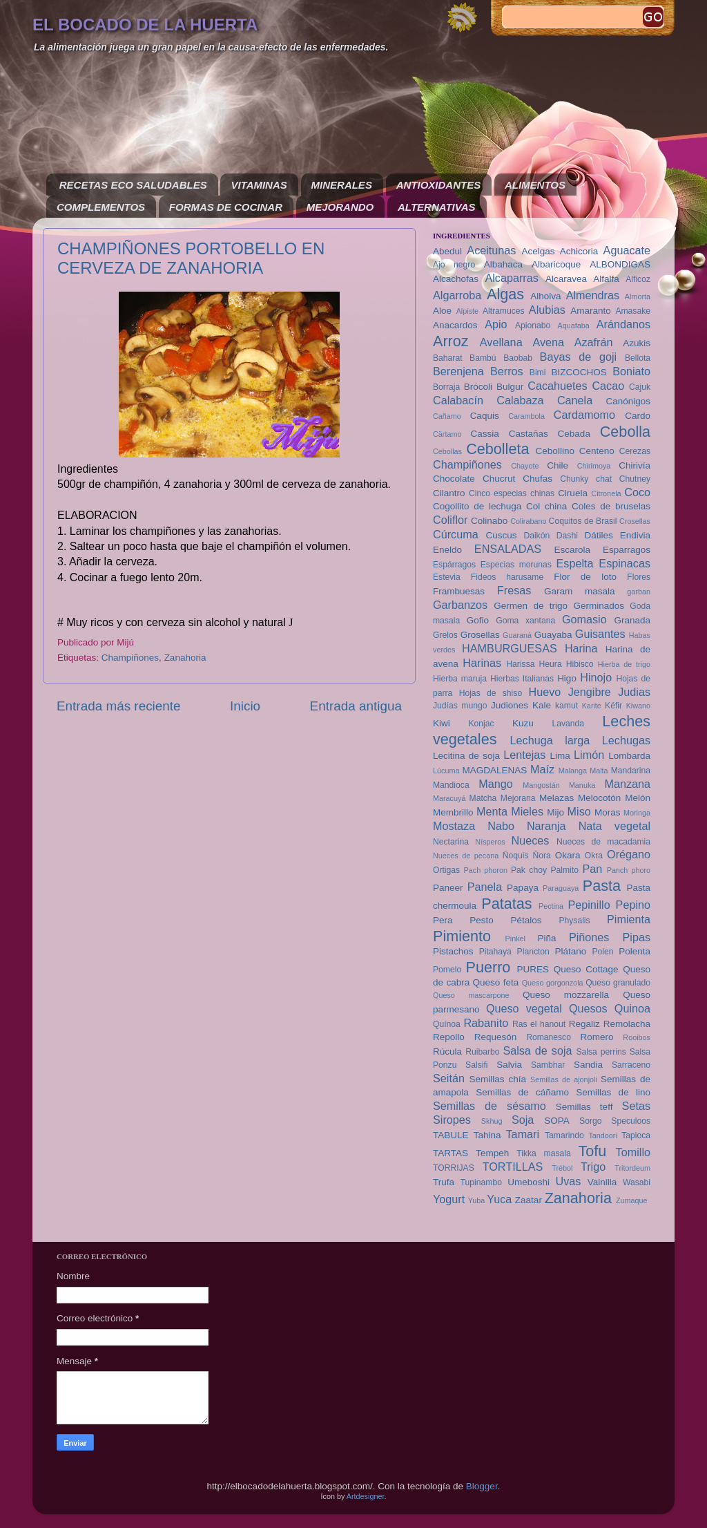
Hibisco (580, 664)
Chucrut (499, 478)
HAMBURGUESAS (509, 648)
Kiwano (638, 705)
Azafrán (593, 342)
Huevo (544, 692)
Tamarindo (564, 1135)
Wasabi (636, 1182)
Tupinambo (481, 1182)
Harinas (482, 663)
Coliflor (450, 519)
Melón (637, 798)
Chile (557, 465)
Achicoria (579, 251)
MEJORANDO (340, 207)
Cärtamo (447, 434)
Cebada (574, 433)
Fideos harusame (507, 577)
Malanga (573, 770)
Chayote (525, 466)
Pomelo (447, 969)
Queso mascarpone (471, 995)
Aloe (442, 310)
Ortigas (446, 870)
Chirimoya (594, 466)
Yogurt (449, 1199)
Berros (506, 371)
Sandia (588, 1064)
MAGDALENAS (494, 770)
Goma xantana (525, 620)
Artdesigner (366, 1496)
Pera (443, 920)
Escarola (572, 550)
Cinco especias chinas (511, 493)
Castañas (528, 433)
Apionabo (532, 325)
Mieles (527, 811)
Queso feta (496, 982)
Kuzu (523, 723)
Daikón (536, 535)
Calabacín (458, 400)
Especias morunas (516, 564)
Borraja (446, 387)
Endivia (635, 535)
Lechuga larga (550, 740)
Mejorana (518, 798)
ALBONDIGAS (620, 264)
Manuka (582, 785)
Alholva (545, 296)
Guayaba (553, 635)
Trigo (593, 1166)
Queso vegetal (524, 1008)
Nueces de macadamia (603, 842)
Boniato (631, 371)
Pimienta (628, 919)
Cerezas (634, 451)
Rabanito (485, 1023)
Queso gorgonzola (552, 983)
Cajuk (639, 387)
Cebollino (555, 451)
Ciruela (573, 493)
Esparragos (626, 550)
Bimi (538, 372)
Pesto (481, 920)
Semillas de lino (613, 1092)
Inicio (245, 706)
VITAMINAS (259, 185)
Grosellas (480, 635)
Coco (637, 492)
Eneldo (447, 550)
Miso (579, 811)
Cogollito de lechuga (477, 506)
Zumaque (632, 1200)
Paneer (448, 888)
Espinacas (624, 563)
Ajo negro (454, 265)
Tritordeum (632, 1168)
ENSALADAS (507, 549)
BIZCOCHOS (578, 372)
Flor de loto (585, 577)
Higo (567, 678)
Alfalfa (606, 279)
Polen (602, 951)
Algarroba (457, 295)
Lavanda (568, 723)
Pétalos (526, 920)
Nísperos (490, 842)
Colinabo (489, 521)
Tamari (523, 1134)
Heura (550, 664)
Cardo (637, 416)
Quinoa (632, 1008)
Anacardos (455, 325)
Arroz (451, 341)
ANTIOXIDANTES (438, 185)
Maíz (542, 769)
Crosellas (634, 521)
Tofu (592, 1151)
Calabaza (519, 400)
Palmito (564, 870)
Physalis (574, 920)
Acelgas (537, 251)
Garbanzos (460, 604)
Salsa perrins (601, 1052)
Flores (638, 577)
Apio (496, 324)
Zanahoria (185, 657)
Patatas (506, 903)
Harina (581, 648)
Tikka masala (543, 1153)
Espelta (575, 563)
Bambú (482, 358)
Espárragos (454, 564)
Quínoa (447, 1024)
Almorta (637, 296)
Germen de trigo (531, 606)
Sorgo (590, 1121)
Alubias (547, 309)
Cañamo (447, 416)
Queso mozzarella (566, 995)
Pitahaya (495, 951)
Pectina (551, 906)
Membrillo (453, 812)
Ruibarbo (482, 1052)
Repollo (449, 1037)
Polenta (634, 951)
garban (638, 591)
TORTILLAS (513, 1166)
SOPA (557, 1120)
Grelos (445, 635)
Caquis (484, 416)
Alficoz (638, 279)
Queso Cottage (586, 969)
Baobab (517, 358)
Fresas (514, 590)
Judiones (509, 705)
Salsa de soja (537, 1050)
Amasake (632, 311)
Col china (546, 506)
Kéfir (613, 705)
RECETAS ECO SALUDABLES (133, 185)
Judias (634, 692)
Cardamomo (584, 414)
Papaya (523, 888)
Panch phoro (628, 870)
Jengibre (589, 692)
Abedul (447, 251)
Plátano (571, 951)
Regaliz (584, 1024)
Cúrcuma (455, 534)
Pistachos (453, 951)
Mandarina (630, 770)
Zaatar (528, 1200)
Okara (568, 855)
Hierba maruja (460, 678)
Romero (596, 1037)
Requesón (495, 1037)
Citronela (606, 493)
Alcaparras (511, 278)
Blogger (482, 1486)
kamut (566, 705)
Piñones (589, 937)
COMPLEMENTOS (101, 207)
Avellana (501, 342)
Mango (495, 783)
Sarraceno (631, 1065)
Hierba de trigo (624, 664)
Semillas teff (584, 1107)
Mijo (555, 812)
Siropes (452, 1119)
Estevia (447, 577)
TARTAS (450, 1153)
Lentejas (524, 754)
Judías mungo (460, 705)
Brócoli (478, 386)
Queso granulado (617, 983)
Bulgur (509, 386)
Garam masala (579, 591)
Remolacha (626, 1024)
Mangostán (541, 785)
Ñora (541, 855)
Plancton (533, 951)
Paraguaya (561, 888)
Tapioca (635, 1135)
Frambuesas (459, 591)
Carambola (526, 416)
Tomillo (633, 1152)
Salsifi (476, 1065)
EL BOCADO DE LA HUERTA (145, 24)
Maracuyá (449, 798)
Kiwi (441, 723)
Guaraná (517, 635)
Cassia (485, 433)
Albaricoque (556, 264)
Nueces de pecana (465, 855)
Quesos (588, 1008)
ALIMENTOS (535, 185)
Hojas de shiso (491, 693)
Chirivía (634, 465)
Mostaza (454, 826)
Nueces (531, 840)
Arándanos (623, 324)
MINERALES (341, 185)
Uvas (568, 1181)
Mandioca (451, 785)
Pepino (633, 904)
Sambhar (548, 1065)
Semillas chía (497, 1079)
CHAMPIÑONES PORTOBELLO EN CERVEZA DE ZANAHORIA (191, 258)
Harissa (520, 664)
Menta (491, 811)
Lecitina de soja (466, 756)
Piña (547, 938)
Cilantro (449, 493)
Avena (548, 342)
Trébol (562, 1168)
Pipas (637, 937)
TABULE (451, 1135)
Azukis (636, 343)
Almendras (592, 295)
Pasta (602, 885)
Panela (484, 886)
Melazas (556, 798)
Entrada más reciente (119, 706)
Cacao (608, 385)
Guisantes (600, 634)
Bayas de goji (578, 356)
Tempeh (492, 1153)
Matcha (483, 798)
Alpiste (467, 311)
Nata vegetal (614, 826)
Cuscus (500, 535)
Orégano (628, 854)
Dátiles (598, 535)
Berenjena (458, 371)
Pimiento (462, 936)
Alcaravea (566, 279)
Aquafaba (574, 325)
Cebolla (625, 431)
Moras (607, 812)
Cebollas (447, 451)
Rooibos (636, 1037)
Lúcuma (446, 770)
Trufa (443, 1182)
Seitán (449, 1078)
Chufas (537, 478)
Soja (523, 1119)
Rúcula (447, 1051)
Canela (574, 400)
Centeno (596, 451)
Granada (632, 620)
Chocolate (454, 478)
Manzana (627, 783)
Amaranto (590, 310)
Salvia (509, 1064)
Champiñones (130, 657)
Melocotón (599, 798)
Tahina (487, 1135)
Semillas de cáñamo (522, 1092)
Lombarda (629, 756)
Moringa (636, 813)
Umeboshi (528, 1182)
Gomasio (584, 619)
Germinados (598, 606)
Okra (594, 855)
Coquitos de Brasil (583, 521)
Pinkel (515, 938)
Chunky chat (586, 479)
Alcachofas (455, 279)
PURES (532, 969)
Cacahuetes (557, 385)
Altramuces (504, 311)
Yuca (499, 1199)
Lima (560, 756)
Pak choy (529, 870)
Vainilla (602, 1182)
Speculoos (630, 1121)
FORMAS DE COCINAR (225, 207)
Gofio (478, 620)
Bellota (637, 358)
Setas (636, 1106)
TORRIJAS (453, 1168)
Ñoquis (516, 855)
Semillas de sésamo (489, 1106)
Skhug (492, 1121)
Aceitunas (491, 250)
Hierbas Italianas (522, 678)
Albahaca (503, 264)
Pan (592, 868)
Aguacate (626, 250)
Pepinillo (589, 904)
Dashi (567, 535)
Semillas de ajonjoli (563, 1079)
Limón (589, 754)
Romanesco (548, 1037)
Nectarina (451, 842)
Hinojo (596, 677)
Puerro (488, 967)
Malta (599, 770)
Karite (591, 705)
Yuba (476, 1200)
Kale (541, 705)
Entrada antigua (356, 706)
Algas (505, 294)
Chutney (634, 479)
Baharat (448, 358)
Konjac (481, 723)
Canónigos (628, 401)
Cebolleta (497, 449)
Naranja (546, 826)
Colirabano (528, 521)
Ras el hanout (538, 1024)
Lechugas (626, 740)
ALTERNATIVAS (437, 207)
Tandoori (602, 1135)
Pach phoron (485, 870)
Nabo (500, 826)
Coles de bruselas (611, 506)
